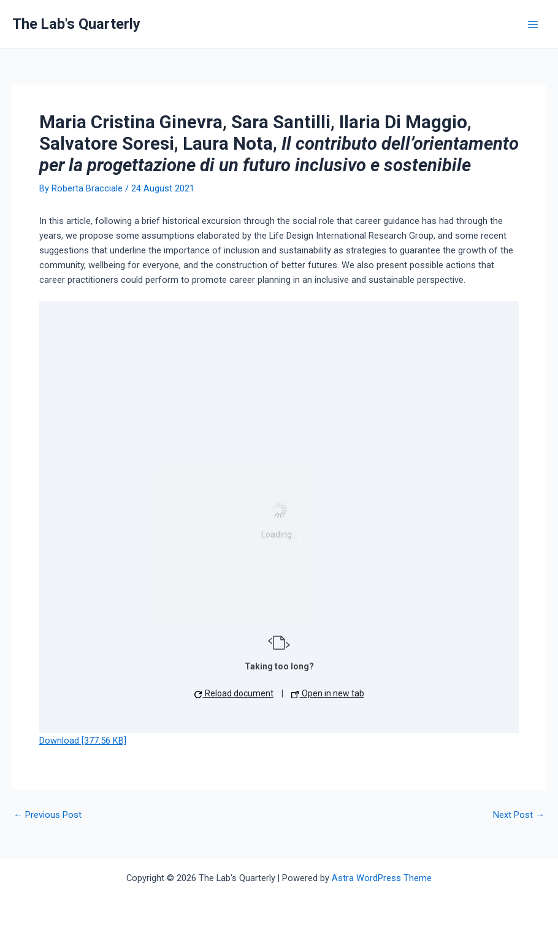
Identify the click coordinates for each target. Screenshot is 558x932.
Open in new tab (327, 693)
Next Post (519, 815)
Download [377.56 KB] (82, 740)
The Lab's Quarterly (76, 24)
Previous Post (47, 815)
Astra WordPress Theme (382, 878)
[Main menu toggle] (533, 24)
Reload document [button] (233, 693)
